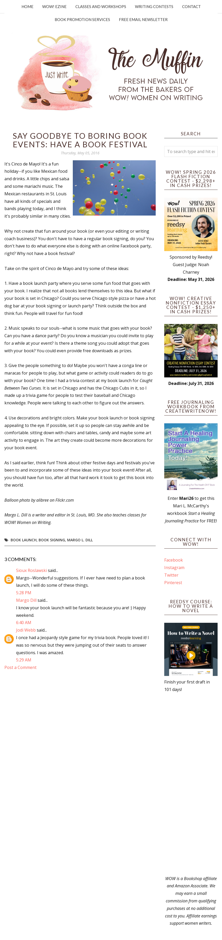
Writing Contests (154, 6)
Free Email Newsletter (143, 19)
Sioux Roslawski (31, 570)
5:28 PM (23, 593)
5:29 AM (23, 660)
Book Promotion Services (82, 19)
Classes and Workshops (100, 6)
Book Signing (52, 539)
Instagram (174, 567)
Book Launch (24, 539)
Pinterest (173, 582)
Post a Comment (20, 667)
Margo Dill (26, 600)
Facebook (173, 560)
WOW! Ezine (54, 6)
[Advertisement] (191, 784)
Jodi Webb (26, 630)
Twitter (171, 575)
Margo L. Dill (80, 539)
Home (27, 6)
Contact (191, 6)
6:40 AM (23, 622)
